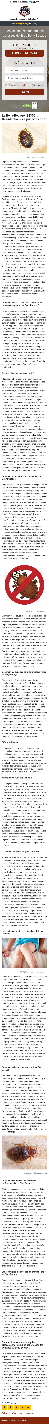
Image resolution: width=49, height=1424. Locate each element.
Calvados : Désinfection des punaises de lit (20, 1413)
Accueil (5, 1420)
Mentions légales (18, 1420)
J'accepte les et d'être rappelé (25, 85)
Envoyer (24, 91)
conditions (24, 85)
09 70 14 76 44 (24, 53)
